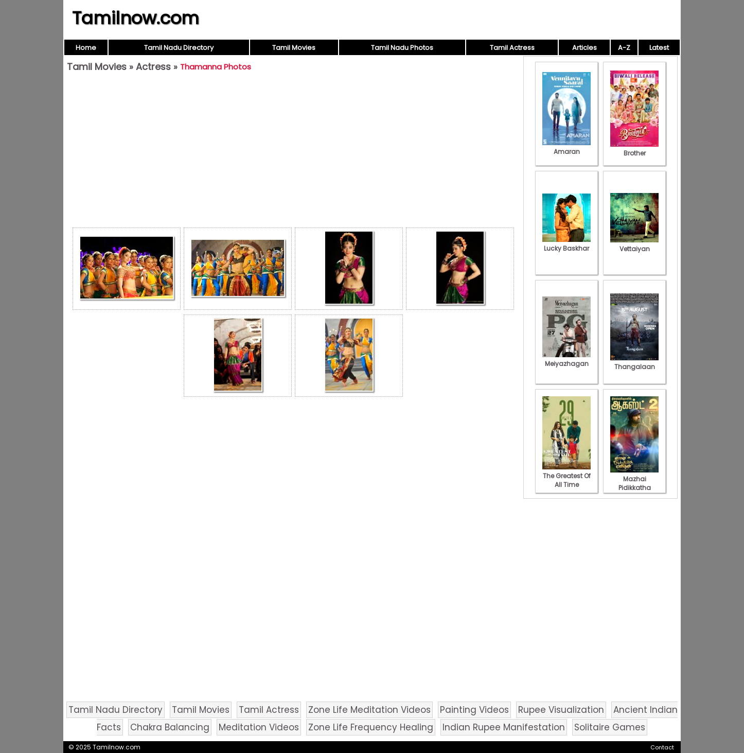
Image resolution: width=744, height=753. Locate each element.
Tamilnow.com (135, 18)
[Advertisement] (293, 152)
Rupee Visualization (561, 710)
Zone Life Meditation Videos (369, 710)
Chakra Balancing (169, 727)
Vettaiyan (634, 244)
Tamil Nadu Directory (179, 47)
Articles (584, 47)
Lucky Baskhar (566, 244)
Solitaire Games (609, 727)
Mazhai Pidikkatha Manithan (634, 483)
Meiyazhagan (566, 359)
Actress (153, 66)
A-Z (624, 47)
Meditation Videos (259, 727)
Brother (634, 148)
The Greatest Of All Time (566, 476)
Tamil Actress (512, 47)
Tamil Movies (293, 47)
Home (86, 47)
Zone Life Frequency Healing (370, 727)
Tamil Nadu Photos (402, 47)
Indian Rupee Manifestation (503, 727)
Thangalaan (634, 362)
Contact (662, 747)
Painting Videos (474, 710)
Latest (659, 47)
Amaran (566, 147)
